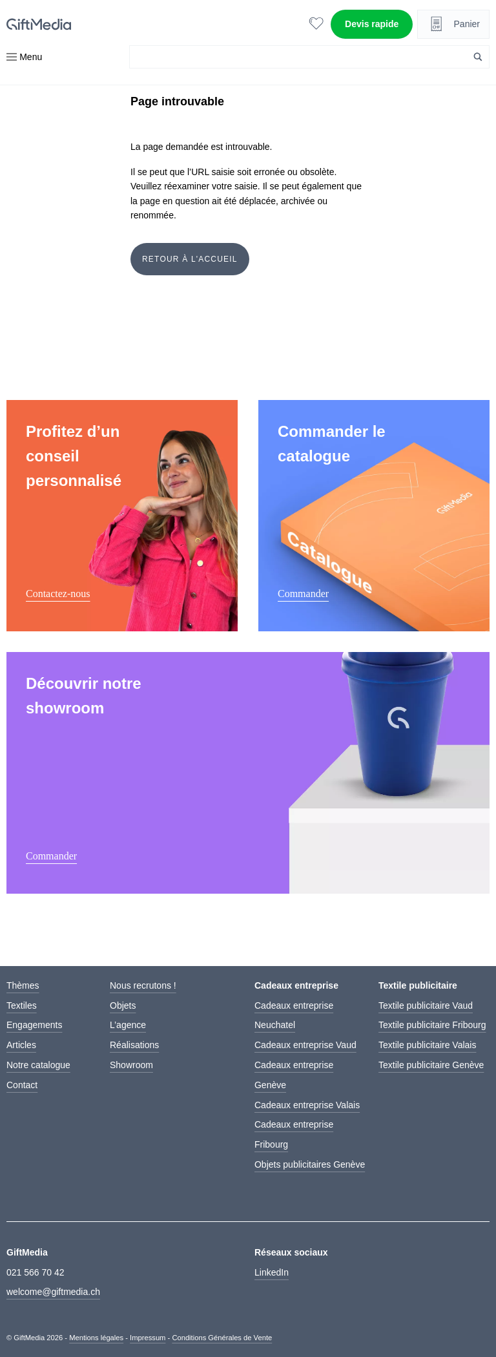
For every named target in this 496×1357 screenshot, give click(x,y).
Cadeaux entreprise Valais (307, 1105)
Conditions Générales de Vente (222, 1337)
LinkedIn (271, 1272)
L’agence (128, 1025)
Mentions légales (96, 1337)
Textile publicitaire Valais (427, 1045)
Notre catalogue (38, 1065)
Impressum (147, 1337)
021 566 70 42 (35, 1272)
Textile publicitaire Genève (431, 1065)
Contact (21, 1085)
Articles (21, 1045)
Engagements (34, 1025)
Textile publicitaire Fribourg (432, 1025)
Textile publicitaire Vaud (425, 1005)
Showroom (131, 1065)
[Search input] (302, 57)
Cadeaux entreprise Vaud (305, 1045)
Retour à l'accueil (190, 259)
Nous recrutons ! (143, 985)
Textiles (21, 1005)
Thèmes (22, 985)
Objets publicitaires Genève (309, 1164)
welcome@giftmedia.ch (53, 1292)
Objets (123, 1005)
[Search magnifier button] (478, 57)
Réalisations (134, 1045)
